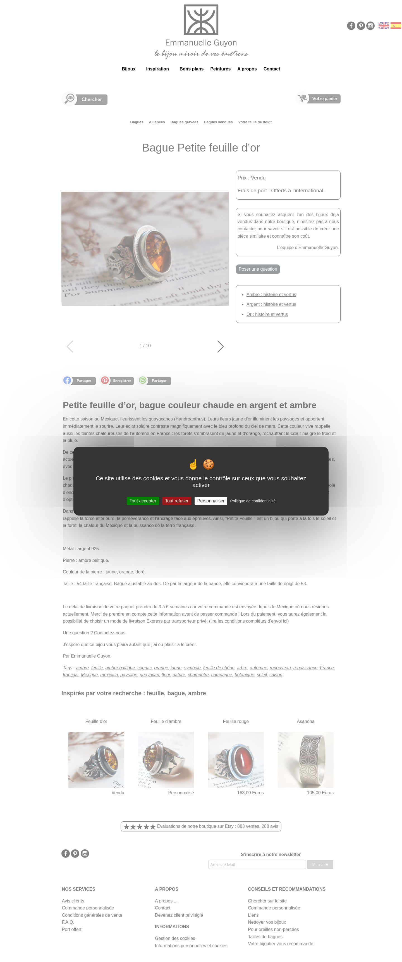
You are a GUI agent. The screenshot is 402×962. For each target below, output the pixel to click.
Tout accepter (143, 500)
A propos (247, 69)
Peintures (220, 69)
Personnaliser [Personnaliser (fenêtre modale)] (211, 500)
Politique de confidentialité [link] (253, 500)
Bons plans (192, 69)
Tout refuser (176, 500)
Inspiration (157, 69)
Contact (272, 69)
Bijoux (128, 69)
